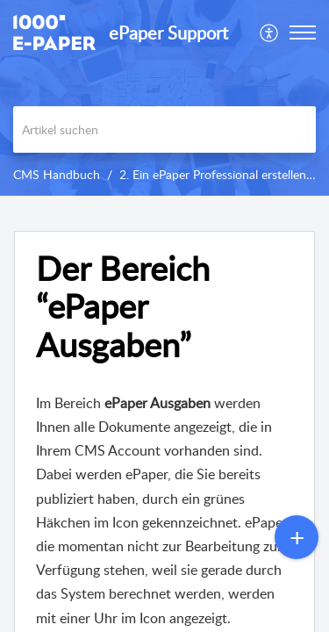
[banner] (164, 98)
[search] (164, 129)
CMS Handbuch (56, 174)
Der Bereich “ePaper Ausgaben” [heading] (123, 306)
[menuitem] (270, 32)
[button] (270, 32)
